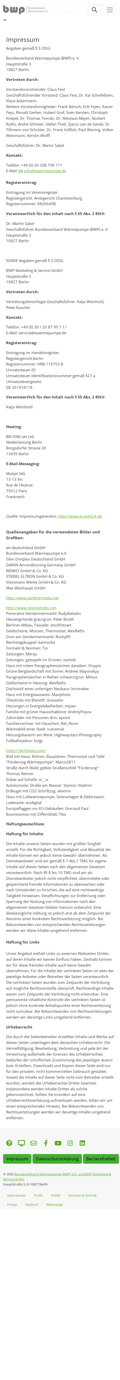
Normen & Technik (82, 1195)
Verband (31, 1204)
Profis (38, 1195)
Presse (12, 1204)
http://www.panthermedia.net (32, 597)
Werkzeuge (54, 1204)
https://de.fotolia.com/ (26, 750)
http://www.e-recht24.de (80, 516)
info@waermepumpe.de (45, 170)
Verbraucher (16, 1195)
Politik (55, 1195)
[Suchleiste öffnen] (95, 10)
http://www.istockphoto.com (31, 607)
